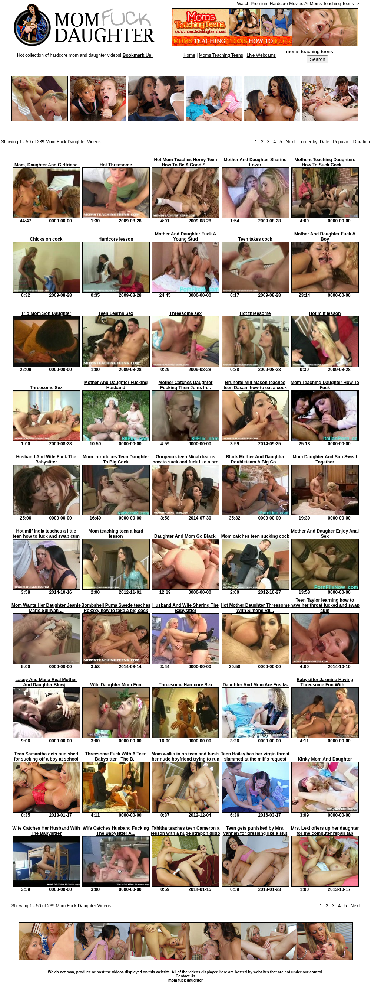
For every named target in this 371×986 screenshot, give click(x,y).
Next (290, 141)
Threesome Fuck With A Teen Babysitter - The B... (115, 756)
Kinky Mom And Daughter (325, 759)
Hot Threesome (116, 164)
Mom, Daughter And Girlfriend (46, 164)
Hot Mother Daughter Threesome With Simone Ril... (255, 608)
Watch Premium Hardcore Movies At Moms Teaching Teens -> (298, 3)
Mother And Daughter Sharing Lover (254, 162)
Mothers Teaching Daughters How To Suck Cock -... (324, 162)
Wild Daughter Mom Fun (116, 684)
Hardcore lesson (115, 239)
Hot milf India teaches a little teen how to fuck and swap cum (46, 533)
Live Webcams (261, 55)
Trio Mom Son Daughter (46, 313)
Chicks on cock (46, 239)
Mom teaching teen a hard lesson (115, 533)
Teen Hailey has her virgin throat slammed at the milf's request (255, 756)
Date (324, 141)
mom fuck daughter (185, 980)
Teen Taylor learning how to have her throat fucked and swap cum (325, 605)
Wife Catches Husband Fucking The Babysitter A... (116, 831)
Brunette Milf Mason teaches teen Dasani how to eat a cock (255, 385)
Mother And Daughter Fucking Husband (116, 385)
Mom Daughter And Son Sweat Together (324, 459)
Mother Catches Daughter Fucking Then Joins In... (185, 385)
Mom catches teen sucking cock (255, 536)
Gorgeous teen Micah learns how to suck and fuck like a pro (185, 459)
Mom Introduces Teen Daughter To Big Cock (116, 459)
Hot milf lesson (325, 313)
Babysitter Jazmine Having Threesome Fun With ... (325, 682)
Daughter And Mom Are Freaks (255, 684)
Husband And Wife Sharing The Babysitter (185, 608)
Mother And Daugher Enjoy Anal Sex (325, 533)
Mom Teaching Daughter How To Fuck (325, 385)
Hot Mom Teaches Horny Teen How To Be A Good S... (185, 162)
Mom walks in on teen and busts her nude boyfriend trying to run (185, 756)
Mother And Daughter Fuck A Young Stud (185, 236)
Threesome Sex (46, 387)
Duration (361, 141)
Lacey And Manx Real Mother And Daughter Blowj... (46, 682)
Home (189, 55)
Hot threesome (255, 313)
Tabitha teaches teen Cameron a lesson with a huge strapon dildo (185, 831)
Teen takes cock (255, 239)
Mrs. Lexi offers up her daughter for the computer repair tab (325, 831)
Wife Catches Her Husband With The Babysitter (46, 831)
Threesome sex (185, 313)
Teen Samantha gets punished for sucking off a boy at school (46, 756)
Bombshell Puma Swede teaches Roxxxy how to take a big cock (115, 608)
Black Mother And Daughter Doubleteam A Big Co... (255, 459)
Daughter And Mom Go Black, (185, 536)
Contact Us (185, 976)
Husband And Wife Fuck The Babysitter (46, 459)
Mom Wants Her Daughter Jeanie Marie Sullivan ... (46, 608)
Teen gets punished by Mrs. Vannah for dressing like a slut (255, 831)
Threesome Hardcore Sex (185, 684)
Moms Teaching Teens (221, 55)
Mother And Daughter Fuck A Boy (324, 236)
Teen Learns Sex (115, 313)
